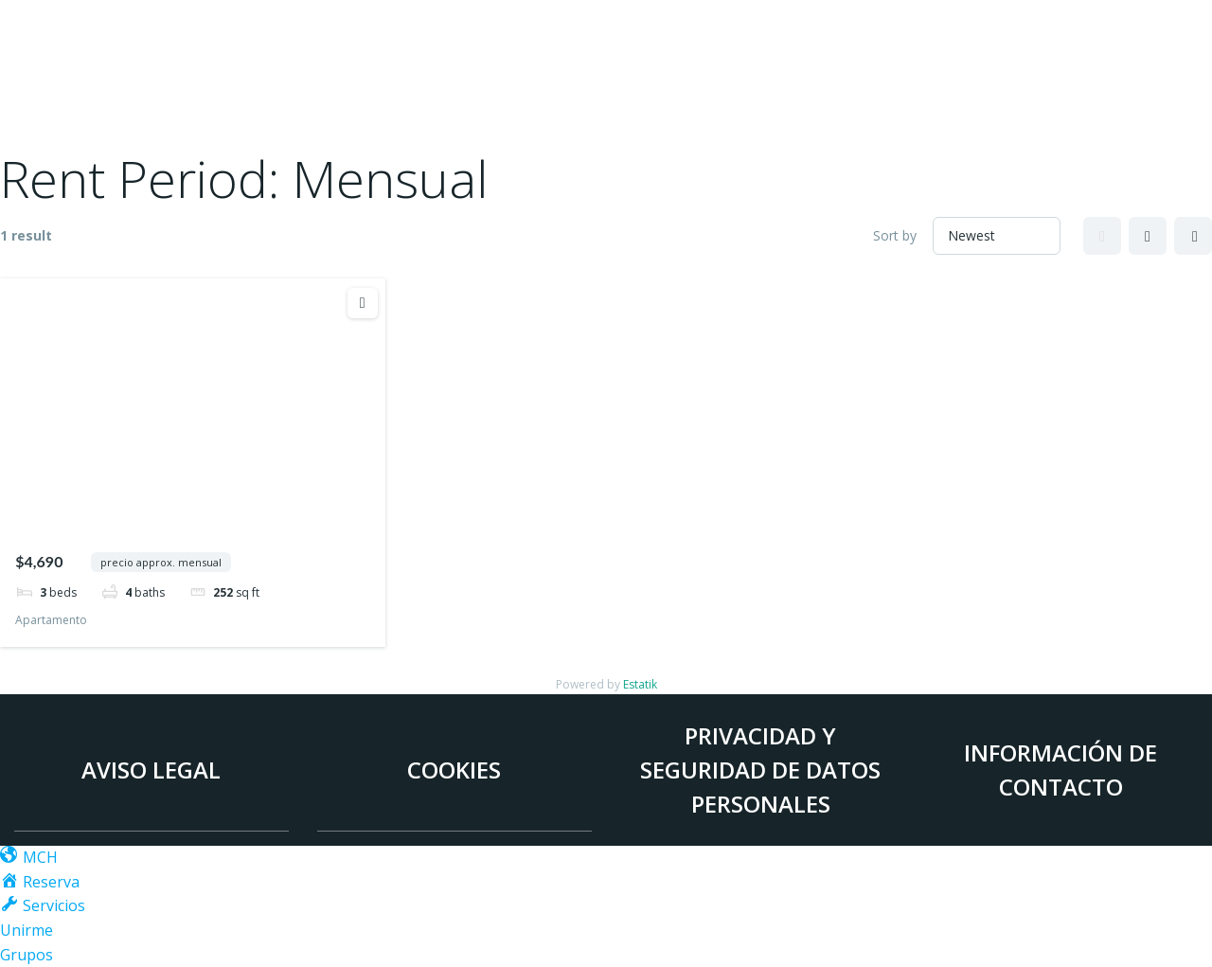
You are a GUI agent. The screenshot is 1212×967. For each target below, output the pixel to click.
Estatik (640, 684)
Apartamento (51, 620)
